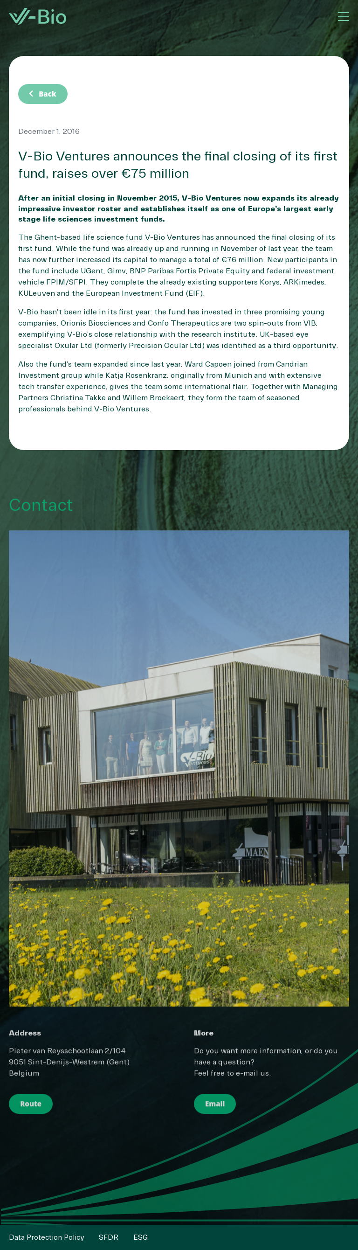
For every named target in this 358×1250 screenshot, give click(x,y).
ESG (140, 1237)
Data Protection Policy (46, 1237)
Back (41, 93)
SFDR (108, 1237)
